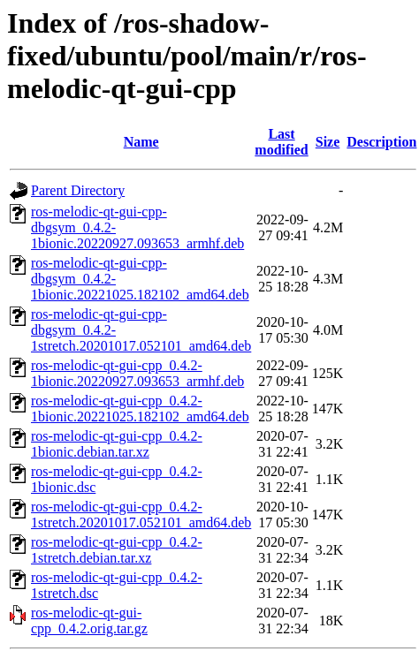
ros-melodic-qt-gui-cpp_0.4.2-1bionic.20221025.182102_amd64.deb (140, 408)
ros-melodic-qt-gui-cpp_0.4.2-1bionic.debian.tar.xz (116, 443)
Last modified (281, 141)
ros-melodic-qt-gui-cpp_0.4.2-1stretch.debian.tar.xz (116, 549)
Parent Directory (78, 190)
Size (328, 141)
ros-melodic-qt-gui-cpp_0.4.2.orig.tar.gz (89, 620)
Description (381, 141)
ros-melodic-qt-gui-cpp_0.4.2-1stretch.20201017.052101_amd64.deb (141, 514)
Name (141, 141)
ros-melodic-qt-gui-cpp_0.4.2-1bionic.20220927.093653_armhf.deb (137, 373)
